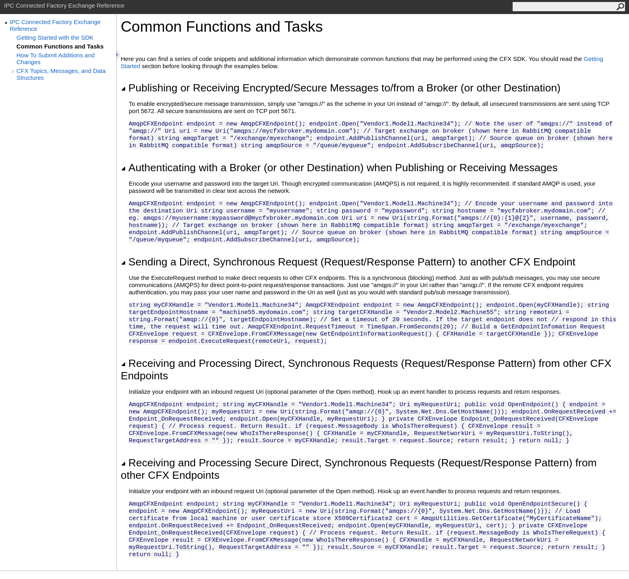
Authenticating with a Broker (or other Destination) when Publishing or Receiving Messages (339, 168)
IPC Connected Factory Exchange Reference (55, 25)
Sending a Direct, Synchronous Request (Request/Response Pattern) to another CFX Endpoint (348, 262)
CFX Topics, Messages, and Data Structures (61, 74)
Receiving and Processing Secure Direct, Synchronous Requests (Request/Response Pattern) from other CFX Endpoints (359, 469)
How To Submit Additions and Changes (55, 58)
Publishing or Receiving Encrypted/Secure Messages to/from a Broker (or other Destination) (340, 88)
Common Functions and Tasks (59, 46)
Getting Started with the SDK (54, 37)
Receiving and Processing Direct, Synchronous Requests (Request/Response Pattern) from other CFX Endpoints (366, 369)
